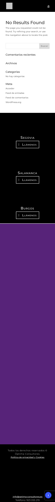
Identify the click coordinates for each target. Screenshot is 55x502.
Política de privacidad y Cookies (27, 457)
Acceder (10, 88)
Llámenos (29, 144)
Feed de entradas (15, 93)
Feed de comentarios (17, 97)
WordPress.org (13, 102)
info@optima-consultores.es (27, 496)
